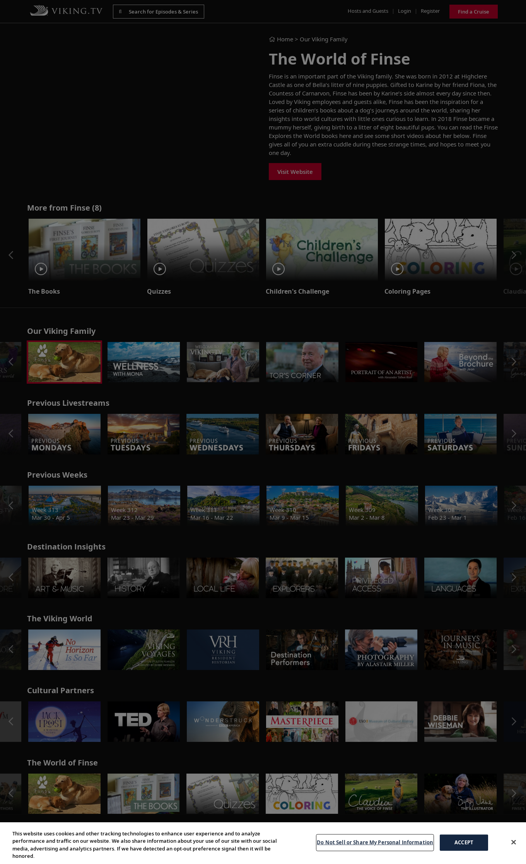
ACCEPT (463, 842)
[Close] (513, 841)
